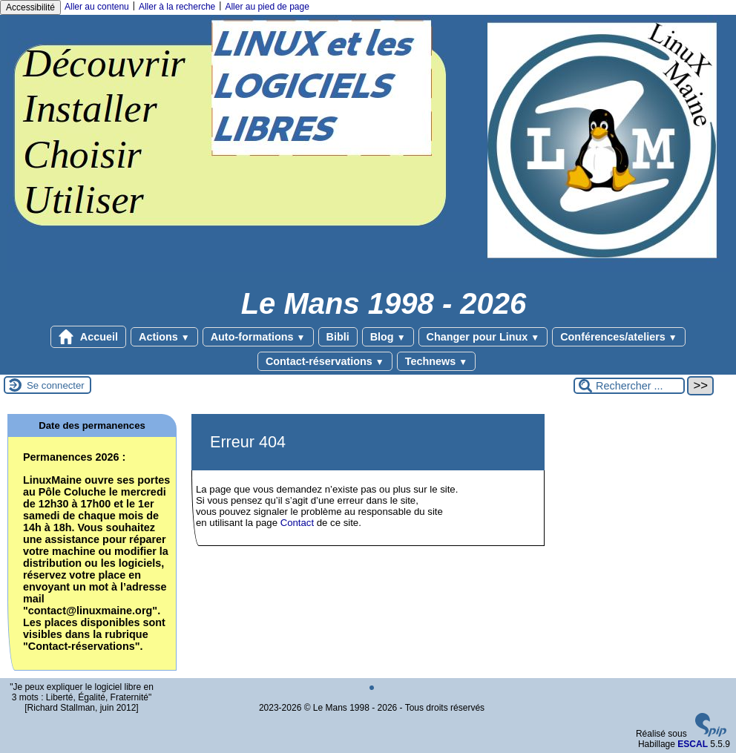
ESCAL (692, 744)
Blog (388, 337)
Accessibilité (30, 7)
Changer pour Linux (483, 337)
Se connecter (56, 385)
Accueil (88, 336)
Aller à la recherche (177, 6)
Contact (297, 522)
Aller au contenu (97, 6)
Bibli (337, 337)
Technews (436, 361)
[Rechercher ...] (629, 386)
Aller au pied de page (267, 6)
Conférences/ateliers (618, 337)
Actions (164, 337)
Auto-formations (258, 337)
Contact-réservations (325, 361)
